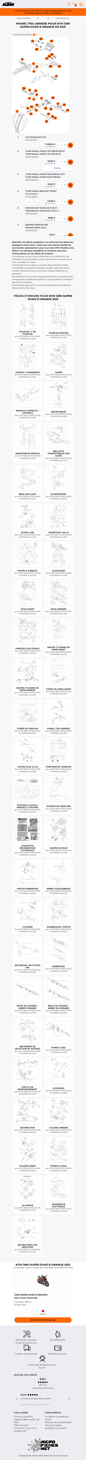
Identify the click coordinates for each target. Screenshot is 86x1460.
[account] (69, 4)
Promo (57, 168)
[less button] (58, 145)
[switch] (34, 35)
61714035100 (31, 197)
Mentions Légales (53, 1425)
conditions (57, 13)
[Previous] (38, 18)
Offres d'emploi (21, 1425)
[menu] (81, 4)
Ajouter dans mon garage (43, 1320)
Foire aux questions (23, 1417)
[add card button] (70, 145)
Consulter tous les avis (43, 1388)
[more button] (65, 145)
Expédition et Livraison (56, 1428)
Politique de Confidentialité (58, 1422)
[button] (43, 1280)
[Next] (48, 18)
